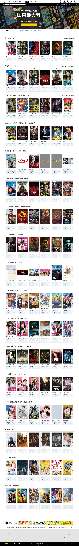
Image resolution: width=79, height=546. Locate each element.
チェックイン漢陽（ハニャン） (68, 392)
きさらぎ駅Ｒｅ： (66, 56)
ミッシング (65, 448)
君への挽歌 (54, 252)
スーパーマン (8, 85)
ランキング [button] (68, 4)
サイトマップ (71, 527)
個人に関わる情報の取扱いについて (43, 527)
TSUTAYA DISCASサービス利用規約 (20, 527)
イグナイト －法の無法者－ (22, 280)
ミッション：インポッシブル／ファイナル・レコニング (27, 85)
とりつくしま (20, 448)
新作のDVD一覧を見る (68, 38)
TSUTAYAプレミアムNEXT (9, 533)
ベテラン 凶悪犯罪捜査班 (56, 197)
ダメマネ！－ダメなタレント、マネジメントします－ (49, 280)
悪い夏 (7, 56)
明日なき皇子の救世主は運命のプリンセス (48, 420)
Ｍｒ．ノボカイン (43, 197)
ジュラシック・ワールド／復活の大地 (12, 113)
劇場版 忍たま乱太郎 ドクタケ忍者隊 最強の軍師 (38, 503)
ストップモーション (55, 56)
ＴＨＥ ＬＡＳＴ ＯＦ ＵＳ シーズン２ (13, 364)
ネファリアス (65, 252)
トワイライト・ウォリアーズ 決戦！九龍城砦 (25, 141)
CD (31, 1)
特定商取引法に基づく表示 (53, 527)
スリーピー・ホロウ (32, 141)
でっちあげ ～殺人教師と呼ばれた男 (47, 113)
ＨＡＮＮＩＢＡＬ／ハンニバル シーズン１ (48, 141)
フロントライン (20, 56)
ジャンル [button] (55, 4)
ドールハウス (20, 336)
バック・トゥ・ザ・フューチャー (57, 141)
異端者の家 (42, 56)
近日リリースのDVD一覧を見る (67, 95)
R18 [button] (73, 4)
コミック (36, 1)
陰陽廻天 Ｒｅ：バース (67, 308)
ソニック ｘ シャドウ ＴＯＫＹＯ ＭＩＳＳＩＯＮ (61, 503)
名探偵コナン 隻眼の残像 (22, 113)
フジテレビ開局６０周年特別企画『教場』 (48, 169)
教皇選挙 (42, 85)
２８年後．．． (54, 85)
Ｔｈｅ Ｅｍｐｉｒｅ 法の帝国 (46, 392)
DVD (27, 1)
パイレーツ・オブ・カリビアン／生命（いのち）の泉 (15, 141)
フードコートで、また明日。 (22, 308)
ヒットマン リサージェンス (68, 197)
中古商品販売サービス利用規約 (32, 527)
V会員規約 (12, 527)
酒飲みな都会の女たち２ (10, 392)
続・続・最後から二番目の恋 (11, 280)
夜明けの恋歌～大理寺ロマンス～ (11, 420)
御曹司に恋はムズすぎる (67, 280)
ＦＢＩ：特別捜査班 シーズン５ (57, 364)
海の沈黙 (7, 448)
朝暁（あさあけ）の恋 (21, 420)
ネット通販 (21, 533)
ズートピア (8, 169)
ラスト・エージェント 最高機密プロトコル (36, 56)
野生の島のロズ (43, 503)
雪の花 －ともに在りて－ (45, 448)
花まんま (42, 336)
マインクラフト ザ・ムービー (11, 503)
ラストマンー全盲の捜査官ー (22, 169)
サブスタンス (20, 252)
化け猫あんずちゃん (66, 503)
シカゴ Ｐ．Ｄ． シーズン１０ (68, 364)
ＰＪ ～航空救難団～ (33, 280)
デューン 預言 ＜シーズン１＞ (23, 364)
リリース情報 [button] (61, 4)
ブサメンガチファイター (56, 308)
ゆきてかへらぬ (31, 448)
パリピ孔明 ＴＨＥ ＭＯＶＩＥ (11, 336)
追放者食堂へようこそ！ (33, 308)
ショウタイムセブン (32, 113)
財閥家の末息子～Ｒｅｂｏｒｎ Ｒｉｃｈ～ (59, 392)
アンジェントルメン (66, 113)
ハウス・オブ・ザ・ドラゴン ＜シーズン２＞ (48, 364)
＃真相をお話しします (67, 85)
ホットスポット (54, 280)
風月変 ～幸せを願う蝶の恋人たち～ (58, 420)
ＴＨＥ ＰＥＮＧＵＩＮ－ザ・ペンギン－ (36, 364)
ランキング (36, 533)
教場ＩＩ (53, 169)
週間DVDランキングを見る (67, 66)
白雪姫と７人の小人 (21, 503)
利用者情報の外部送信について (63, 527)
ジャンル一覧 (51, 533)
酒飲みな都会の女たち (33, 392)
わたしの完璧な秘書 (21, 392)
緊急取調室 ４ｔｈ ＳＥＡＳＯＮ (35, 169)
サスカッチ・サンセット (33, 252)
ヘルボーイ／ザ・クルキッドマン (57, 113)
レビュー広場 (8, 527)
